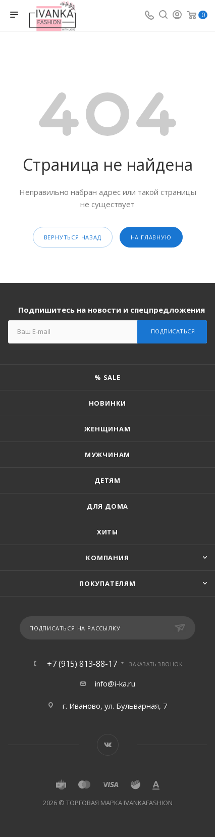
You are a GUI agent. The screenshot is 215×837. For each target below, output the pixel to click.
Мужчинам (107, 454)
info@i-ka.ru (115, 683)
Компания (107, 557)
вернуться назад (72, 237)
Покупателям (107, 583)
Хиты (107, 531)
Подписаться (173, 331)
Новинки (108, 403)
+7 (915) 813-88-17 (82, 664)
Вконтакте (108, 745)
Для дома (107, 506)
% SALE (107, 377)
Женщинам (107, 428)
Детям (107, 480)
